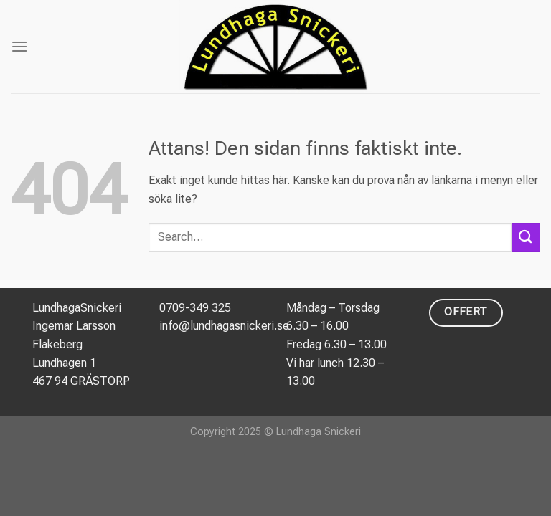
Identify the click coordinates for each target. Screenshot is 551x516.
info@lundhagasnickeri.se (224, 326)
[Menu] (19, 46)
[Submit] (526, 237)
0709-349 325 (195, 308)
